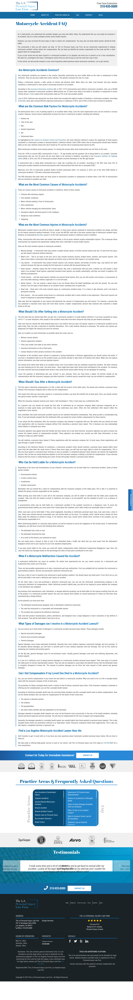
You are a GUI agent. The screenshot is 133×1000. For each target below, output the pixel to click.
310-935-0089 (108, 6)
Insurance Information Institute (42, 89)
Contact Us (88, 755)
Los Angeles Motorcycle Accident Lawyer (48, 730)
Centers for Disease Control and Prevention (50, 140)
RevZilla (23, 101)
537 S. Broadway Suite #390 (26, 942)
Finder (31, 94)
